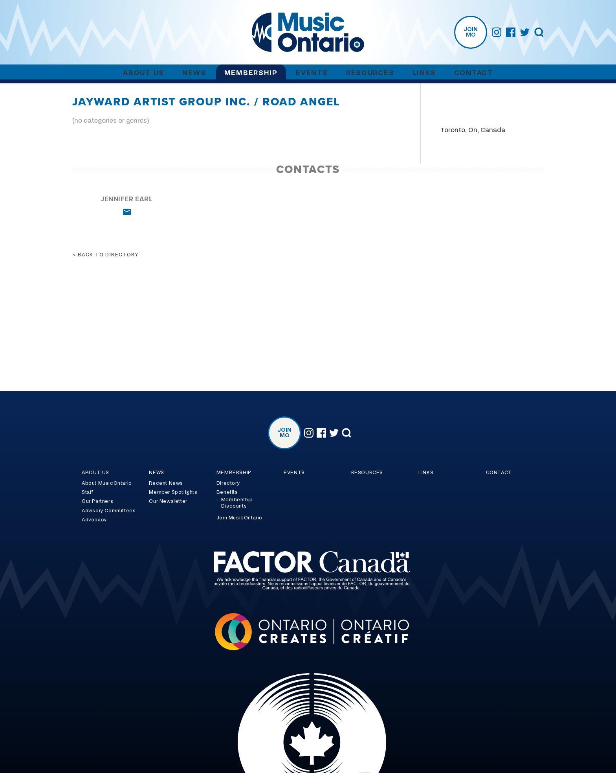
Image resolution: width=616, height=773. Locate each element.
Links (424, 73)
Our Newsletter (168, 501)
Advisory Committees (109, 510)
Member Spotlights (173, 492)
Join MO (471, 32)
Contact (473, 73)
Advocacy (94, 519)
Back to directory (108, 254)
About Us (143, 73)
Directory (228, 483)
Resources (370, 73)
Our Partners (97, 501)
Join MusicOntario (239, 517)
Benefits (227, 492)
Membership (251, 73)
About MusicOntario (107, 483)
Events (312, 73)
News (194, 73)
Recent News (166, 483)
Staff (88, 492)
